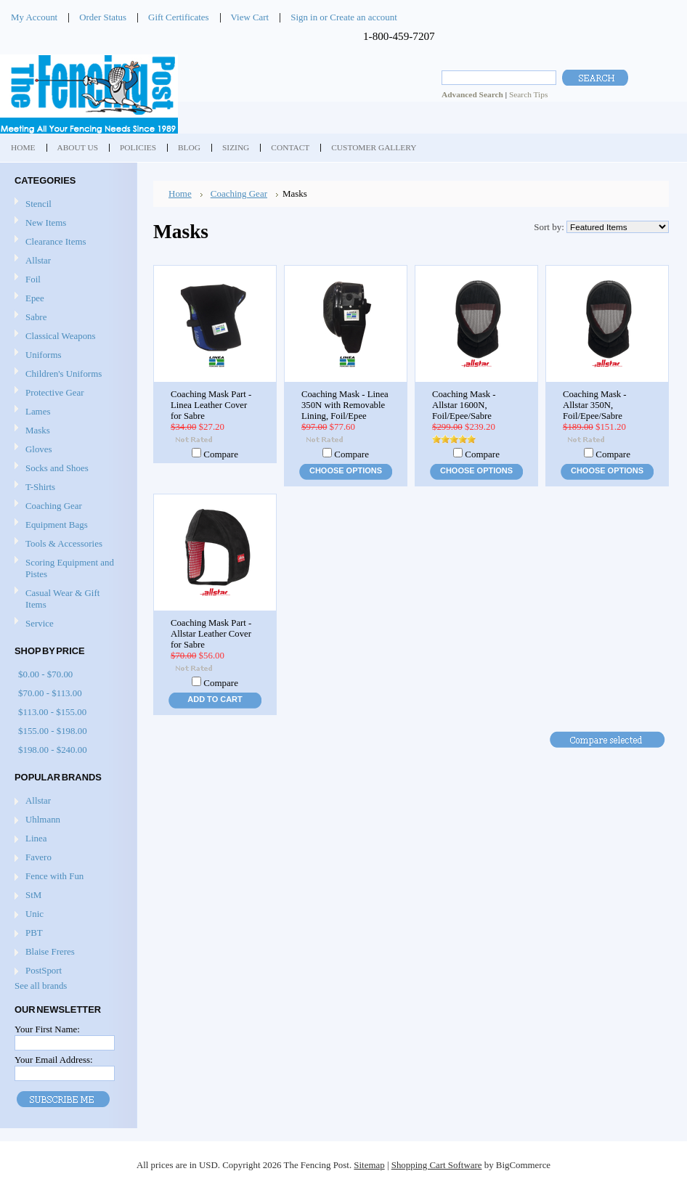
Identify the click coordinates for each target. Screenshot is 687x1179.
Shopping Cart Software (436, 1164)
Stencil (38, 203)
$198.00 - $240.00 (52, 749)
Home (180, 193)
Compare (220, 454)
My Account (34, 17)
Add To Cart (214, 699)
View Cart (250, 17)
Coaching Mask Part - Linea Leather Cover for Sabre (211, 405)
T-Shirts (40, 486)
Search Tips (528, 94)
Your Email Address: (54, 1059)
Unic (34, 913)
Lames (37, 411)
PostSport (43, 970)
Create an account (363, 17)
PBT (34, 932)
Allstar (38, 260)
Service (39, 623)
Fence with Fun (54, 875)
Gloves (38, 449)
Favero (38, 857)
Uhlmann (42, 819)
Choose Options (345, 470)
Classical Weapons (60, 335)
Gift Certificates (178, 17)
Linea (35, 838)
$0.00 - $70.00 (45, 674)
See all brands (41, 985)
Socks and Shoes (57, 467)
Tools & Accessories (63, 543)
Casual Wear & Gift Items (62, 598)
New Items (45, 222)
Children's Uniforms (63, 373)
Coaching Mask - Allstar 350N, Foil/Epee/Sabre (595, 405)
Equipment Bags (56, 524)
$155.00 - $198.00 (52, 730)
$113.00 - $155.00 (52, 711)
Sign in (303, 17)
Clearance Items (55, 241)
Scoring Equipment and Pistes (69, 568)
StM (33, 894)
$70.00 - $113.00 (50, 693)
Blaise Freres (50, 951)
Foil (33, 279)
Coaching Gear (53, 505)
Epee (34, 298)
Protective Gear (54, 392)
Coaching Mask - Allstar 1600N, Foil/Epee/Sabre (464, 405)
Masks (37, 430)
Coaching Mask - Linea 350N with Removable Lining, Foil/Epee (345, 405)
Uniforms (43, 354)
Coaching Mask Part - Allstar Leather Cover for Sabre (211, 634)
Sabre (35, 316)
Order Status (102, 17)
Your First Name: (47, 1029)
